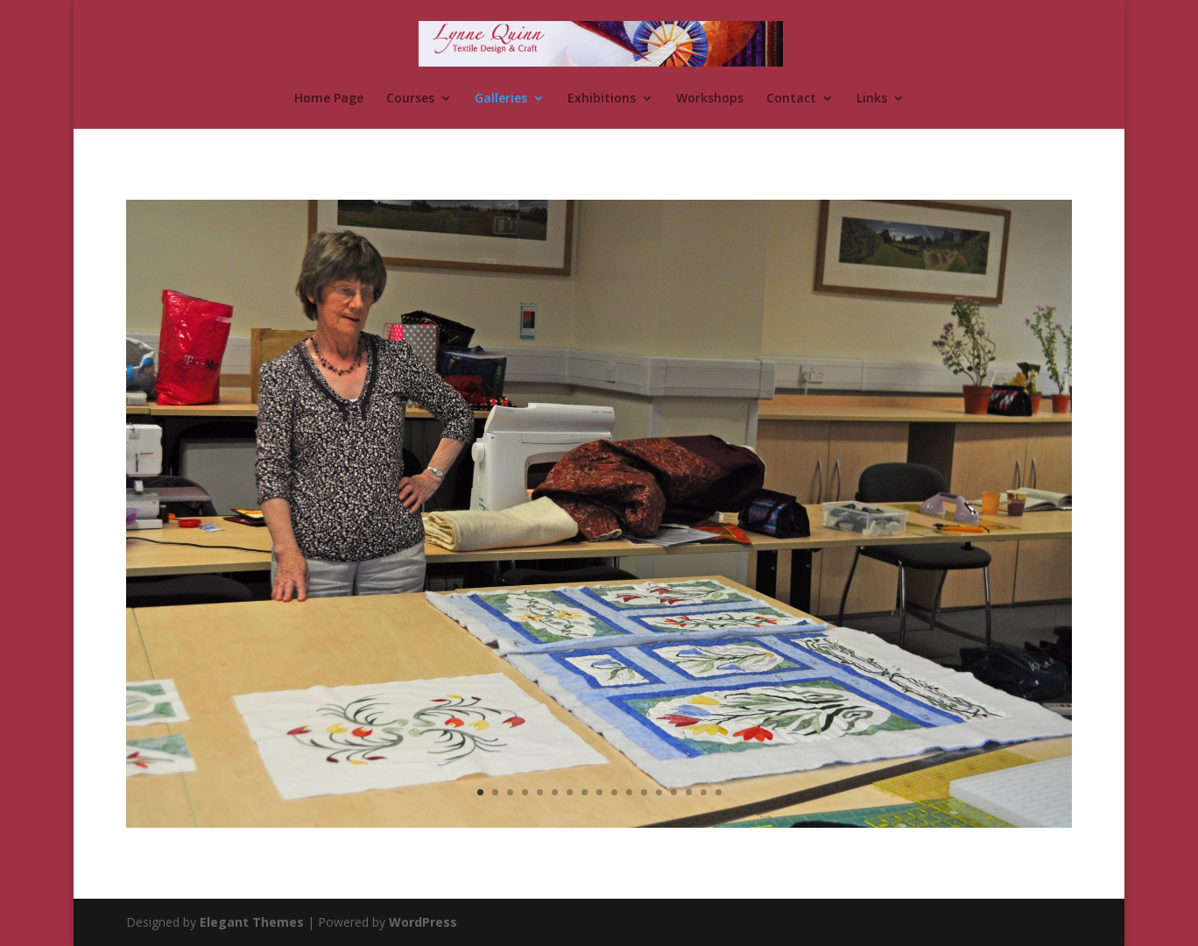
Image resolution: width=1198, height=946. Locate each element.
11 (629, 792)
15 (689, 792)
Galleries (501, 99)
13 (659, 792)
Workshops (709, 99)
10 (614, 792)
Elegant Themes (252, 922)
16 (704, 792)
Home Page (328, 99)
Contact (791, 99)
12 (644, 792)
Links (871, 99)
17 (718, 792)
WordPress (423, 922)
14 (674, 792)
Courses (410, 99)
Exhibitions (601, 99)
